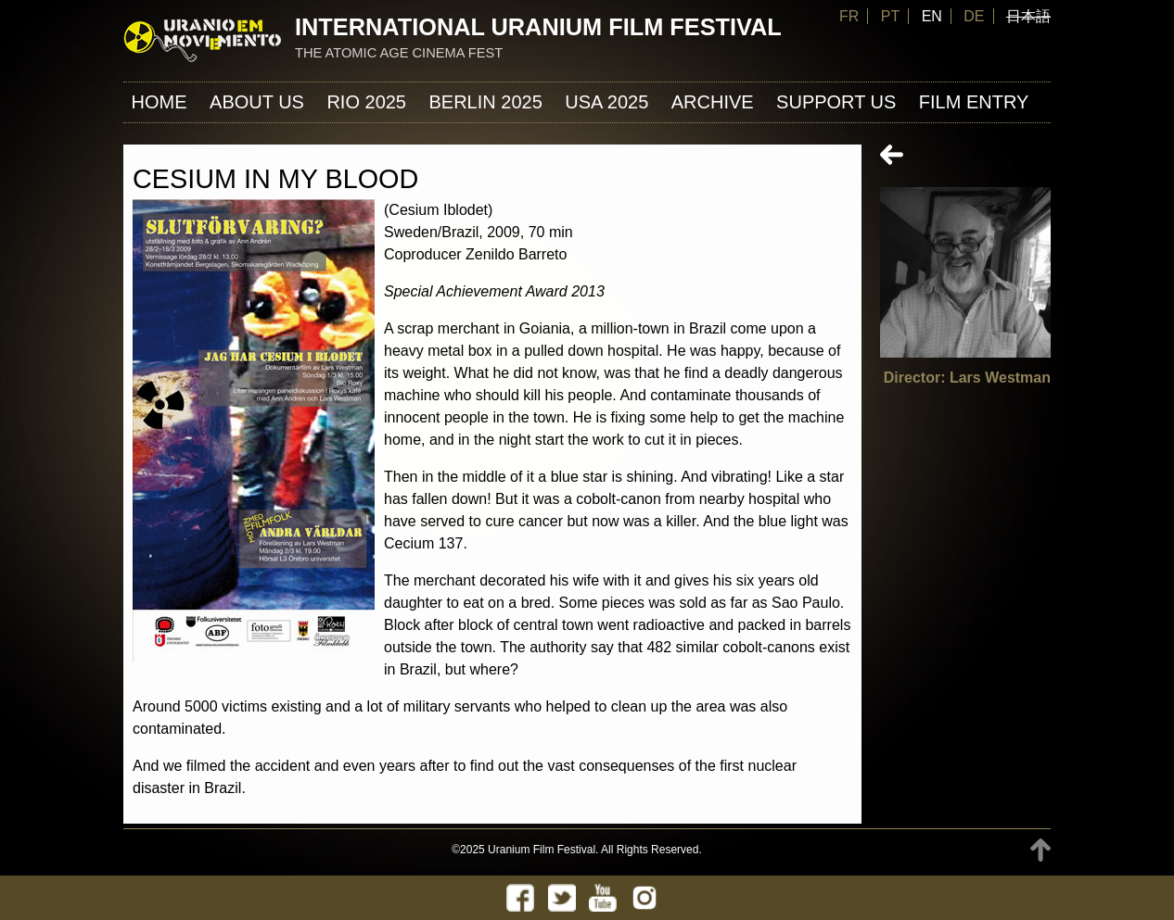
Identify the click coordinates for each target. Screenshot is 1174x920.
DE (973, 16)
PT (890, 16)
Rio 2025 (366, 102)
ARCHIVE (712, 102)
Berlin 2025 (485, 102)
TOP (1040, 850)
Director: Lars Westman (967, 377)
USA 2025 (606, 102)
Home (159, 102)
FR (849, 16)
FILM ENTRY (974, 102)
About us (257, 102)
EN (932, 16)
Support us (836, 102)
